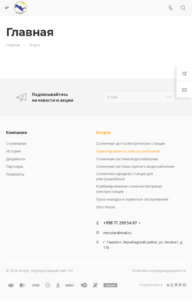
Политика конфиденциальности (159, 270)
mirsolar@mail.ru (117, 232)
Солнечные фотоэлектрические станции (130, 143)
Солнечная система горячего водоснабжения (135, 166)
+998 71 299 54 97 (120, 223)
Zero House (105, 207)
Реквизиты (15, 174)
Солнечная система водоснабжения (127, 159)
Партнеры (14, 166)
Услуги (103, 132)
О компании (16, 143)
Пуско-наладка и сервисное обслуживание (132, 199)
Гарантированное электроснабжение (128, 151)
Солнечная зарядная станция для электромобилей (124, 176)
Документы (15, 159)
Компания (16, 132)
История (13, 151)
